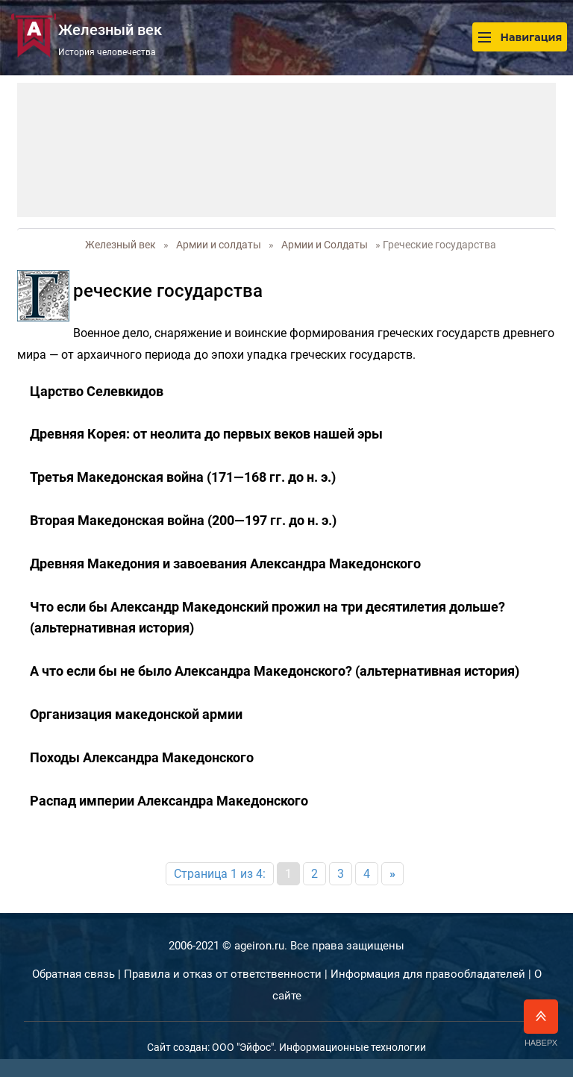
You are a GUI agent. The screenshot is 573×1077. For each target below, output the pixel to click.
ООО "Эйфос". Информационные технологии (319, 1047)
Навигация (520, 37)
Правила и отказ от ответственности (223, 974)
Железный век (120, 245)
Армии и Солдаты (324, 245)
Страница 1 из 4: (220, 874)
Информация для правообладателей (428, 974)
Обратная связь (73, 974)
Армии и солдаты (218, 245)
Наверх (541, 1023)
